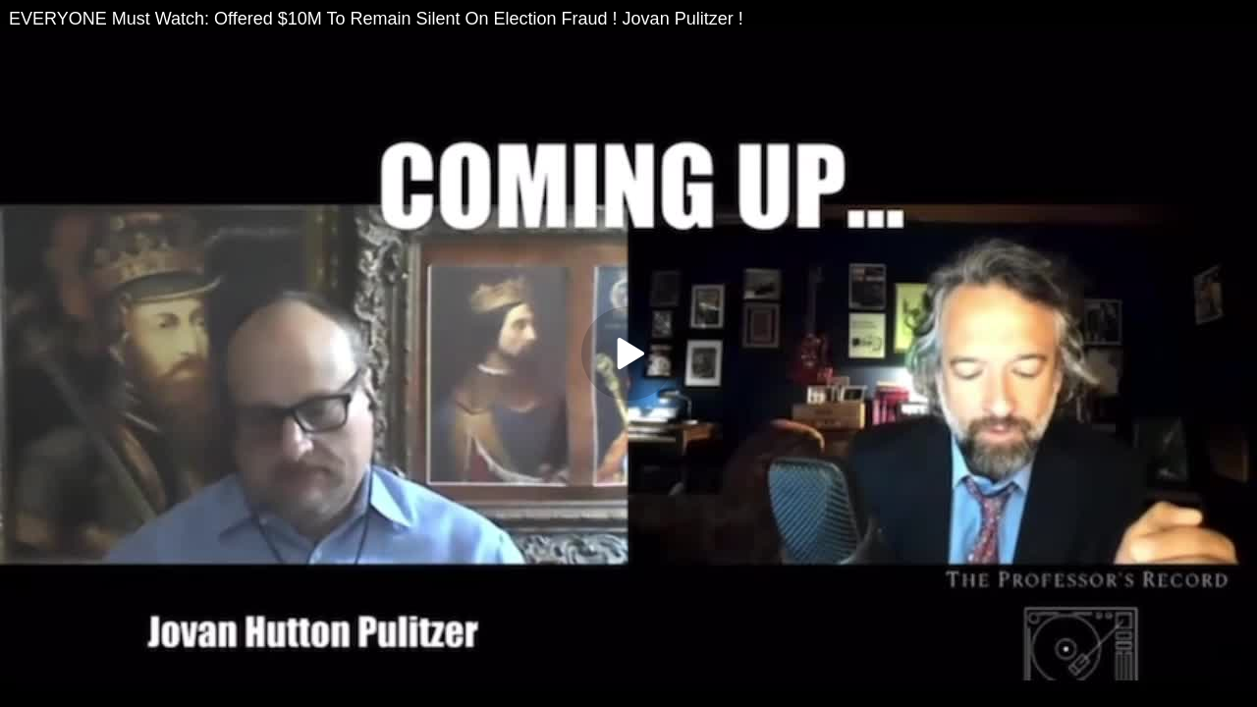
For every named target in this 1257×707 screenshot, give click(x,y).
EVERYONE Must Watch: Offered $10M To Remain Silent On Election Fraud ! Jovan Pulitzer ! (376, 18)
